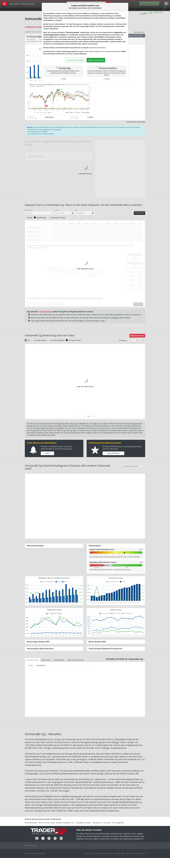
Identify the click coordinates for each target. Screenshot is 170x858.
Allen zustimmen (96, 60)
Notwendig (65, 68)
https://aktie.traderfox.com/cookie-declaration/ (102, 51)
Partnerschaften (108, 68)
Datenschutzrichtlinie (97, 48)
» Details (63, 79)
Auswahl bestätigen (75, 60)
